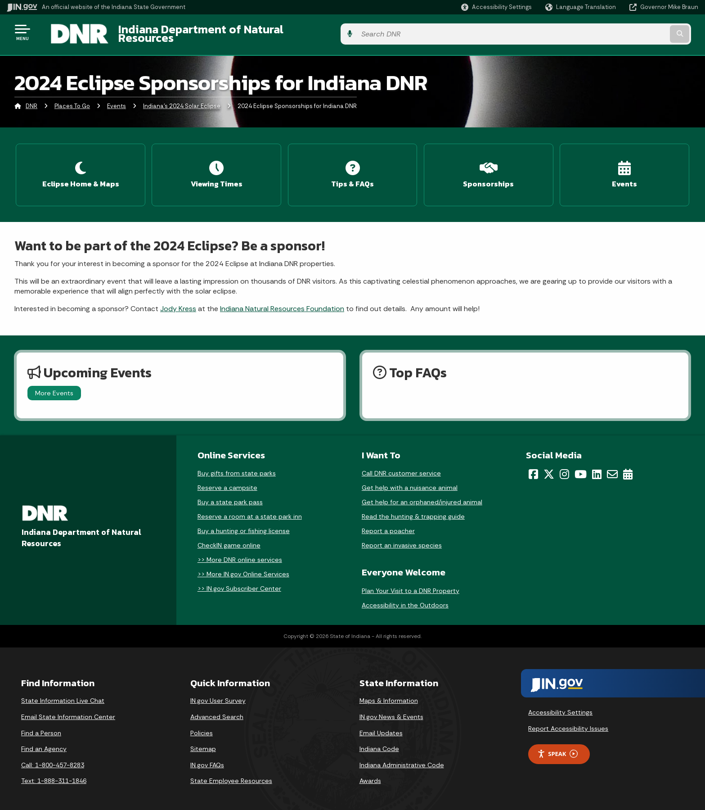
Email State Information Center (68, 709)
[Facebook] (533, 466)
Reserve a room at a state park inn (250, 508)
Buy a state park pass (230, 494)
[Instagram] (564, 466)
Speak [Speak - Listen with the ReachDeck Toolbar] (557, 746)
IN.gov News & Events (391, 709)
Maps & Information (388, 693)
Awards (370, 773)
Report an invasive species (402, 537)
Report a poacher (388, 523)
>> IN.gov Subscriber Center (239, 580)
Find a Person (41, 725)
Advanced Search (216, 709)
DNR (31, 101)
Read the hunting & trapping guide (413, 508)
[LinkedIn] (597, 466)
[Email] (612, 466)
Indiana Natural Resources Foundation (282, 300)
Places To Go (72, 101)
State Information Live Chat (62, 693)
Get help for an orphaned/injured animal (422, 494)
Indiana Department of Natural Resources (218, 32)
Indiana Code (379, 741)
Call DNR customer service (401, 465)
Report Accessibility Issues (568, 720)
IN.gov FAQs (207, 757)
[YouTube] (581, 466)
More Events (54, 385)
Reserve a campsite (227, 479)
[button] (496, 7)
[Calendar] (628, 466)
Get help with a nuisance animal (410, 479)
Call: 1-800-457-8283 (52, 757)
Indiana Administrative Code (401, 757)
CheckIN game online (229, 537)
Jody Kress (178, 300)
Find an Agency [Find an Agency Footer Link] (44, 741)
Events (116, 101)
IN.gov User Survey (218, 693)
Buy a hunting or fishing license (244, 523)
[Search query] (618, 32)
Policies (201, 725)
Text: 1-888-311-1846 (53, 773)
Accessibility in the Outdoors (405, 597)
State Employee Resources (231, 773)
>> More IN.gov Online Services (243, 566)
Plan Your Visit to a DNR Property (410, 583)
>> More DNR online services (240, 552)
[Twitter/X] (548, 466)
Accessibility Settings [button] (560, 704)
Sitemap (203, 741)
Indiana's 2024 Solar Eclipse (181, 101)
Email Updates (381, 725)
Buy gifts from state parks (237, 465)
